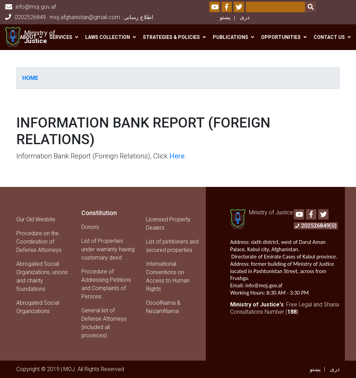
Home (30, 78)
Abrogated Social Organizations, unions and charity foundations (42, 276)
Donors (90, 227)
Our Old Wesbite (35, 219)
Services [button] (60, 37)
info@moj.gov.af (30, 6)
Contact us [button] (329, 37)
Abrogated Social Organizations (37, 306)
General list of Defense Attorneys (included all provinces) (104, 323)
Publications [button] (230, 37)
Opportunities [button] (281, 37)
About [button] (28, 37)
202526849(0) (316, 225)
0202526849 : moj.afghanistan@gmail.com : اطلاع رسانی (79, 17)
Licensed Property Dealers (168, 223)
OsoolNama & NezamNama (163, 306)
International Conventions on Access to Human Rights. (167, 276)
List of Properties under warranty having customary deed (108, 249)
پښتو (225, 17)
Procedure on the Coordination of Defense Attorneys (39, 241)
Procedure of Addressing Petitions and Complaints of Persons (106, 284)
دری (245, 17)
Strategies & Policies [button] (171, 37)
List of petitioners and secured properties (172, 245)
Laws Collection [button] (107, 37)
